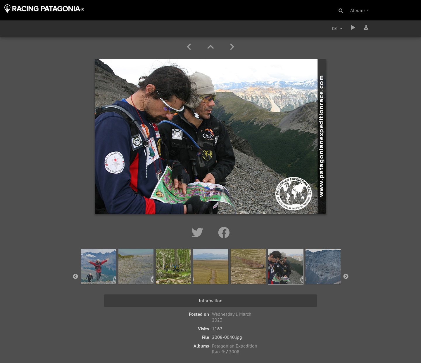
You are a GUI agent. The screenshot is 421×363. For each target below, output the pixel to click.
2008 (234, 352)
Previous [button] (75, 277)
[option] (98, 275)
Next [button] (346, 277)
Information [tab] (210, 300)
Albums (357, 10)
